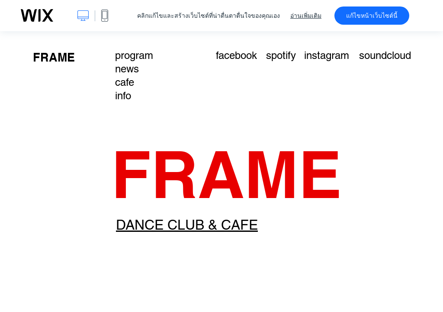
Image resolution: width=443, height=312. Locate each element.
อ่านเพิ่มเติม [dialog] (305, 16)
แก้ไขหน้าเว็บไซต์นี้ (372, 16)
